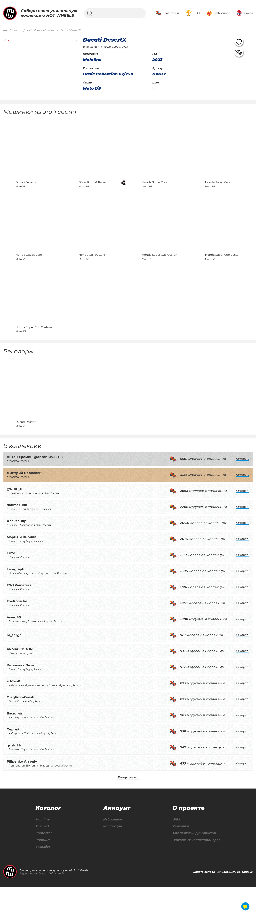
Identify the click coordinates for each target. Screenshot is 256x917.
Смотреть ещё (128, 806)
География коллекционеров (196, 869)
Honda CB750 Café (29, 269)
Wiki (174, 848)
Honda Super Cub (154, 189)
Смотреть (242, 487)
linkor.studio (57, 903)
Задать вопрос (204, 901)
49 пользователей (115, 46)
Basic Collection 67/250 (108, 74)
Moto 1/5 (92, 88)
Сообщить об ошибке (237, 901)
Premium (43, 869)
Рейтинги (179, 855)
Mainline (42, 848)
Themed (42, 855)
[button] (5, 40)
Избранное (112, 848)
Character (44, 862)
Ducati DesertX (26, 189)
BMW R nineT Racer (92, 189)
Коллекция (112, 855)
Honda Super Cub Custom (160, 269)
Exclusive (43, 876)
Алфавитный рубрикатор (193, 862)
